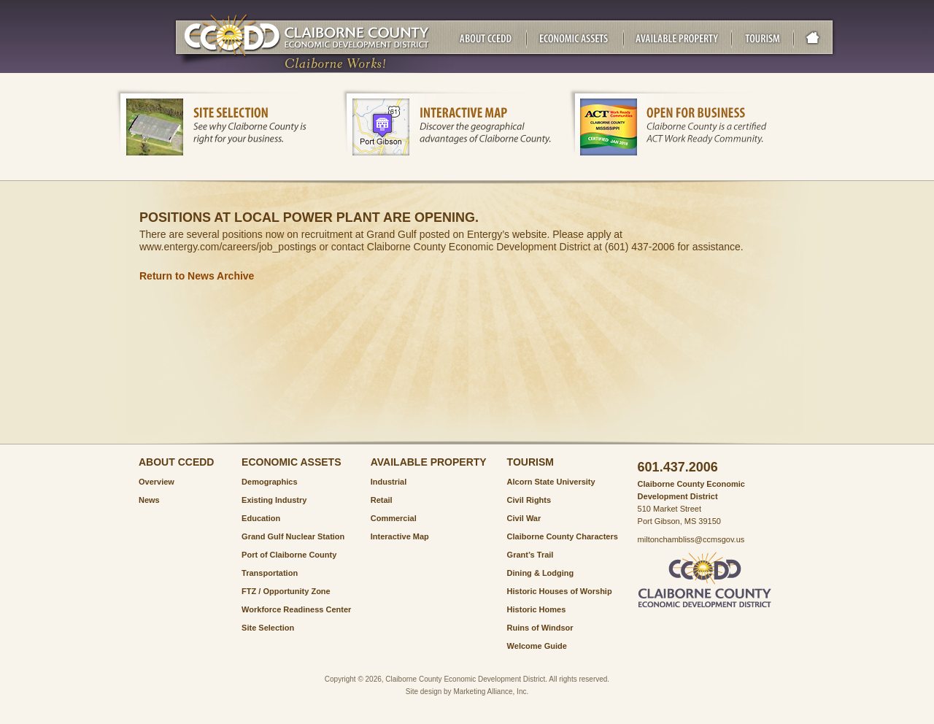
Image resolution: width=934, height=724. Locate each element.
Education (261, 518)
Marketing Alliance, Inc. (490, 692)
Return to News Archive (196, 276)
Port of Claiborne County (289, 554)
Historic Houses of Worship (559, 591)
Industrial (389, 481)
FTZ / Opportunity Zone (286, 591)
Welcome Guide (537, 646)
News (149, 500)
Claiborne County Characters (562, 536)
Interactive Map (400, 536)
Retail (382, 500)
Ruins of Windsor (540, 627)
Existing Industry (274, 500)
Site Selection (268, 627)
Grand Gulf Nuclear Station (293, 536)
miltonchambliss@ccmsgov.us (691, 539)
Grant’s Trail (530, 554)
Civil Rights (529, 500)
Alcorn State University (551, 481)
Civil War (524, 518)
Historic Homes (536, 609)
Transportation (270, 573)
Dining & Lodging (540, 573)
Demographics (269, 481)
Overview (156, 481)
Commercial (394, 518)
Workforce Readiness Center (296, 609)
